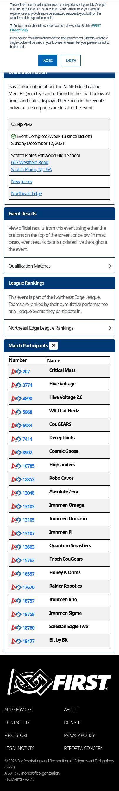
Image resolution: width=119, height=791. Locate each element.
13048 (22, 493)
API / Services (18, 709)
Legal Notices (19, 748)
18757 (22, 601)
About (71, 709)
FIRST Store (16, 735)
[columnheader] (28, 360)
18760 (22, 628)
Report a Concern (83, 748)
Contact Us (16, 722)
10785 (22, 466)
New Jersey (21, 181)
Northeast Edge (26, 193)
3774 (21, 385)
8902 (21, 452)
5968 (21, 412)
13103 (22, 506)
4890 (21, 398)
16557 (22, 574)
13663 (22, 547)
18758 (22, 614)
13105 (22, 520)
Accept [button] (47, 60)
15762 (22, 560)
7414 (21, 439)
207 (20, 371)
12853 (22, 479)
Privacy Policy (79, 735)
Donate (72, 722)
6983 (21, 425)
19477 (22, 641)
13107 (22, 533)
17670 (22, 587)
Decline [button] (71, 60)
